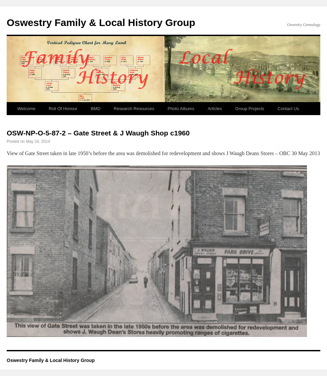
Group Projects (249, 108)
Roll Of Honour (63, 108)
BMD (95, 108)
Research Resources (134, 108)
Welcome (26, 108)
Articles (215, 108)
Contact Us (288, 108)
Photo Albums (181, 108)
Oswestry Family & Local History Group (101, 22)
